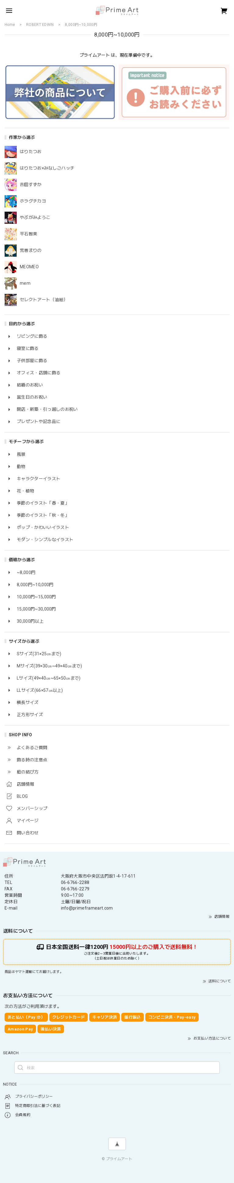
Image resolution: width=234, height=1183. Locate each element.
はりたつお (31, 151)
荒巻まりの (31, 250)
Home (10, 25)
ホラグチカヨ (33, 201)
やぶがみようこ (35, 217)
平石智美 (28, 233)
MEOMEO (29, 266)
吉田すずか (31, 184)
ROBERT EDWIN (40, 25)
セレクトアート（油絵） (44, 299)
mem (25, 283)
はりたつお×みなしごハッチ (47, 168)
